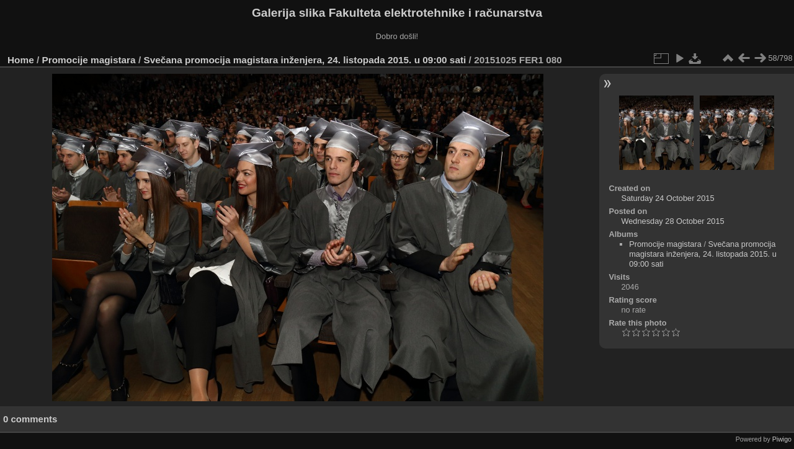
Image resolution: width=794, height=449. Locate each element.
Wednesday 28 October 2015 (672, 221)
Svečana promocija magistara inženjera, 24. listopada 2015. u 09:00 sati (304, 60)
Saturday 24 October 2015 (667, 198)
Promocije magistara (89, 60)
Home (20, 60)
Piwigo (782, 439)
